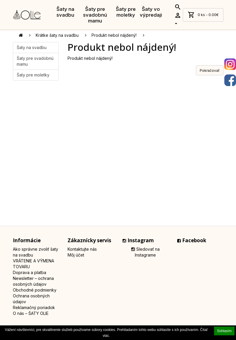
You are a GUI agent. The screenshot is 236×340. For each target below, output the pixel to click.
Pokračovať (210, 70)
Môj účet (76, 254)
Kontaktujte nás (82, 249)
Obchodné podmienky (34, 289)
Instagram (138, 240)
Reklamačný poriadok (34, 307)
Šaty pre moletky (126, 12)
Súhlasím (224, 331)
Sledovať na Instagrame (145, 252)
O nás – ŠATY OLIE (31, 313)
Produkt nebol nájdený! (114, 35)
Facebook (191, 240)
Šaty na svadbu (65, 12)
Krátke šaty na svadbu (57, 35)
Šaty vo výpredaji (151, 12)
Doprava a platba (29, 272)
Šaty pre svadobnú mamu (95, 15)
